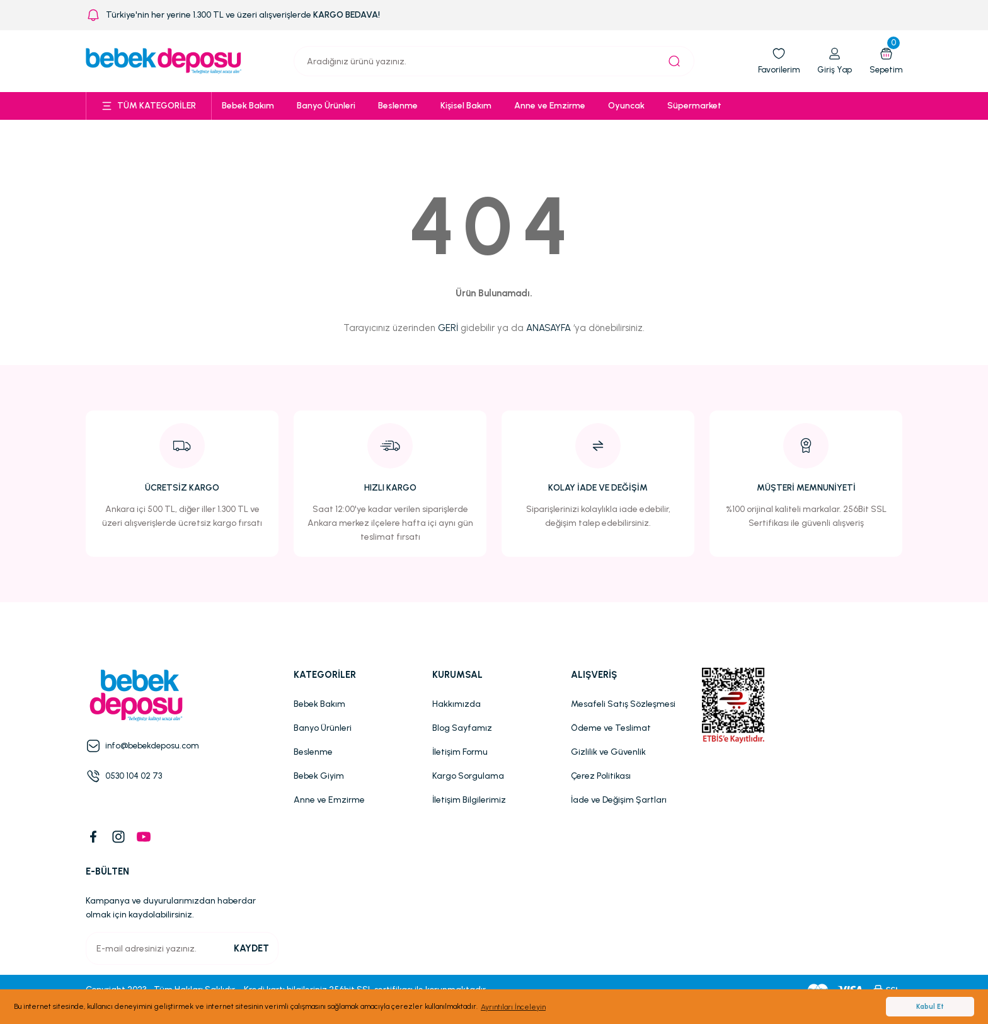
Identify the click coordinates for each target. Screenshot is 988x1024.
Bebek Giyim (319, 776)
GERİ (448, 328)
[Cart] (885, 61)
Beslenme (313, 752)
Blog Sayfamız (462, 728)
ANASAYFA (548, 328)
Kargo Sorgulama (468, 776)
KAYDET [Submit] (251, 948)
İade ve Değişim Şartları (619, 799)
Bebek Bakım (319, 704)
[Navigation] (149, 106)
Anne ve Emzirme (329, 799)
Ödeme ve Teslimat (611, 728)
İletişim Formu (460, 752)
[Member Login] (832, 61)
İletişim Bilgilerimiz (469, 799)
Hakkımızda (456, 704)
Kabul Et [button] (930, 1007)
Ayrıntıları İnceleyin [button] (513, 1007)
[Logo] (164, 60)
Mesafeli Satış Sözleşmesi (623, 704)
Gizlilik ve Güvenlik (608, 752)
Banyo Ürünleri (323, 728)
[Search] (494, 61)
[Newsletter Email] (182, 948)
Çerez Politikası (601, 776)
